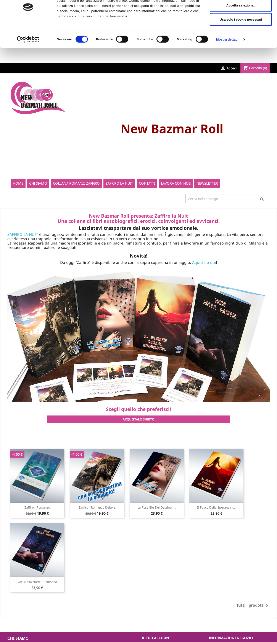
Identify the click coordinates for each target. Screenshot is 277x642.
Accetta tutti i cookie (241, 11)
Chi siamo (38, 189)
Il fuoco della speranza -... (216, 513)
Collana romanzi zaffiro (76, 189)
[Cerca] (225, 204)
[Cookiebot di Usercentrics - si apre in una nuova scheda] (28, 60)
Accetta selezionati (240, 26)
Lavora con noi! (176, 189)
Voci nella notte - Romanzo (37, 587)
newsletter (207, 189)
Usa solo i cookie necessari (241, 40)
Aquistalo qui (204, 268)
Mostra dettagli (227, 60)
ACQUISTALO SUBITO (138, 425)
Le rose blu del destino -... (156, 513)
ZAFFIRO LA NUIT (22, 240)
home (18, 189)
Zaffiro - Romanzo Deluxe (97, 513)
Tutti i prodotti (253, 611)
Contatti (147, 189)
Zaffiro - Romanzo (37, 513)
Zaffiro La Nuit (119, 189)
